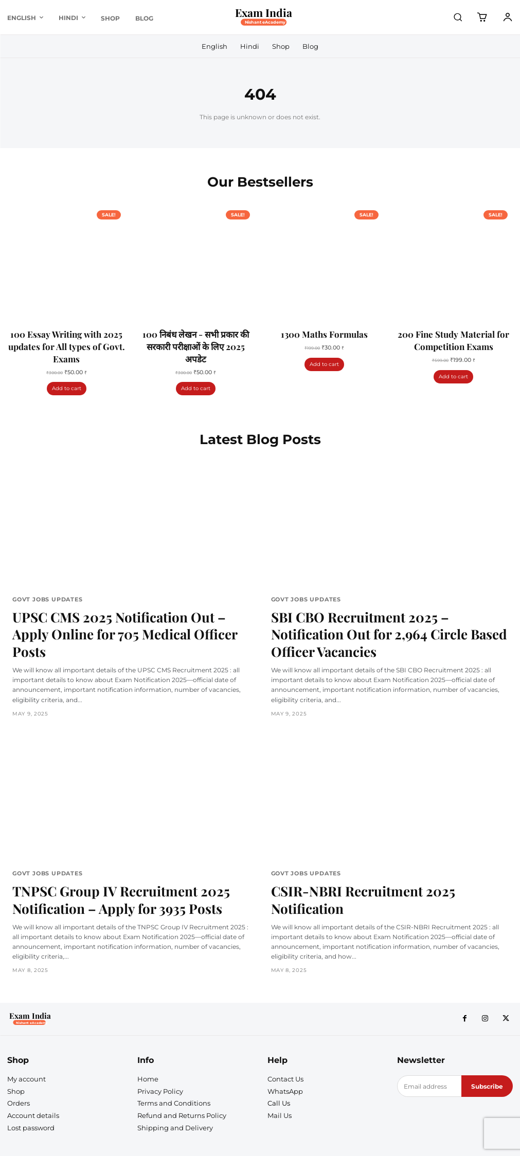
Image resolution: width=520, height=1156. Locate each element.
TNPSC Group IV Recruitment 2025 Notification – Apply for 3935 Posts (104, 865)
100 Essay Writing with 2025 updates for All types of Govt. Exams (66, 345)
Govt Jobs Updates (44, 597)
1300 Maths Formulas (324, 333)
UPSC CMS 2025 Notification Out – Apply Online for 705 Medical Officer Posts (119, 618)
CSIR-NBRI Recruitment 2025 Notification (381, 859)
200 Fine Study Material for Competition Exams (453, 339)
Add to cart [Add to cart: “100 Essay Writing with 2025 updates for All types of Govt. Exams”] (66, 387)
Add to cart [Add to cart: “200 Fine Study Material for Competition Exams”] (453, 375)
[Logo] (268, 17)
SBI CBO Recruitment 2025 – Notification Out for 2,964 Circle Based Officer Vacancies (385, 618)
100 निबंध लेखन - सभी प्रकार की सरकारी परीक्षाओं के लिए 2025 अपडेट (195, 345)
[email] (429, 1045)
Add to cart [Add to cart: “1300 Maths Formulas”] (324, 362)
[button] (458, 17)
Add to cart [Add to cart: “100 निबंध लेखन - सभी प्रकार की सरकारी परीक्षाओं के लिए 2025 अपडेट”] (195, 387)
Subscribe (487, 1045)
